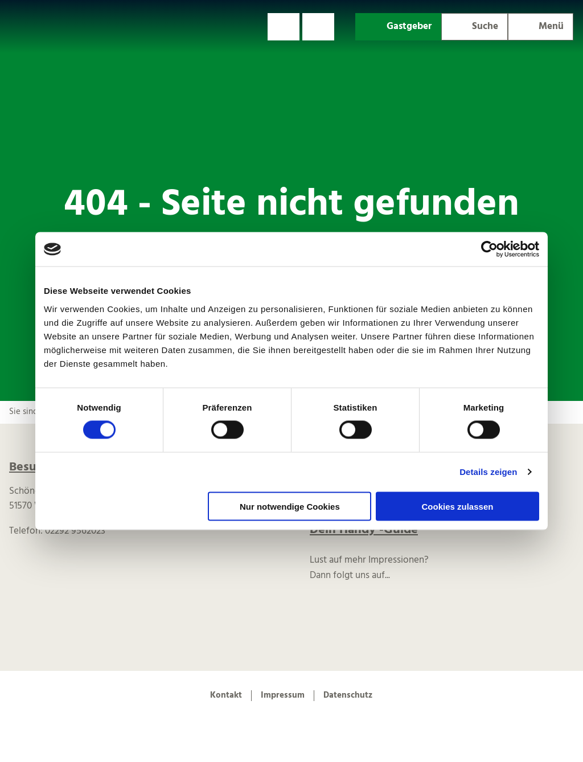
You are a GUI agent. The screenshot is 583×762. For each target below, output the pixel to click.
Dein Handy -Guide (364, 530)
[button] (283, 26)
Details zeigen (488, 472)
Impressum (283, 695)
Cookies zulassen (458, 506)
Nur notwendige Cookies (290, 506)
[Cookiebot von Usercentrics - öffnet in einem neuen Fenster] (489, 249)
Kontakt (226, 695)
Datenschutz (347, 695)
